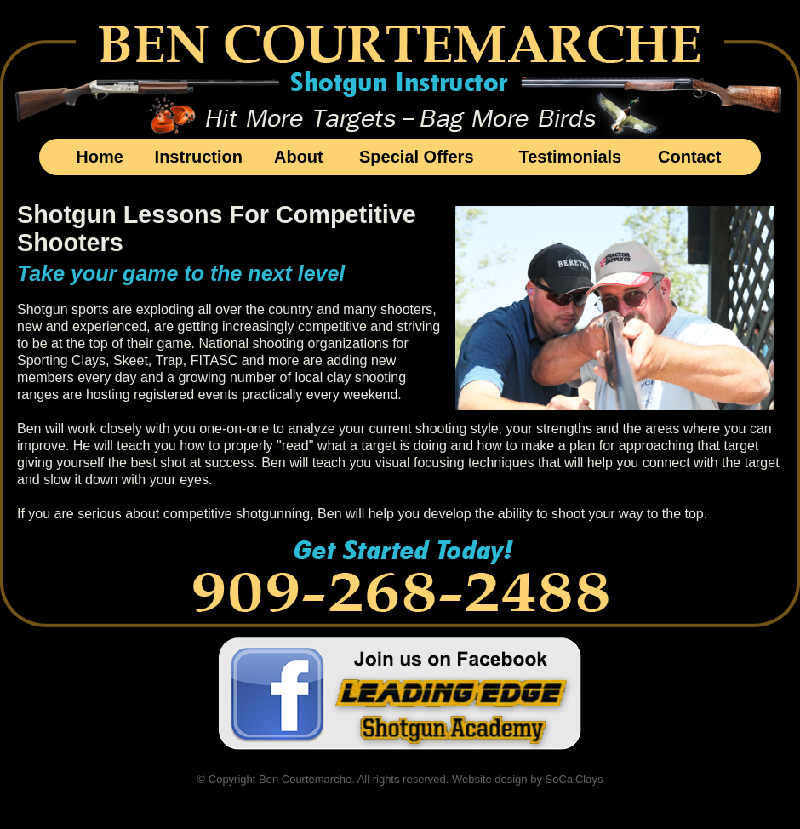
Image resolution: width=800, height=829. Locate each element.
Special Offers (416, 156)
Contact (689, 156)
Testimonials (569, 156)
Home (99, 156)
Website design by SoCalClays (527, 779)
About (298, 156)
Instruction (199, 156)
